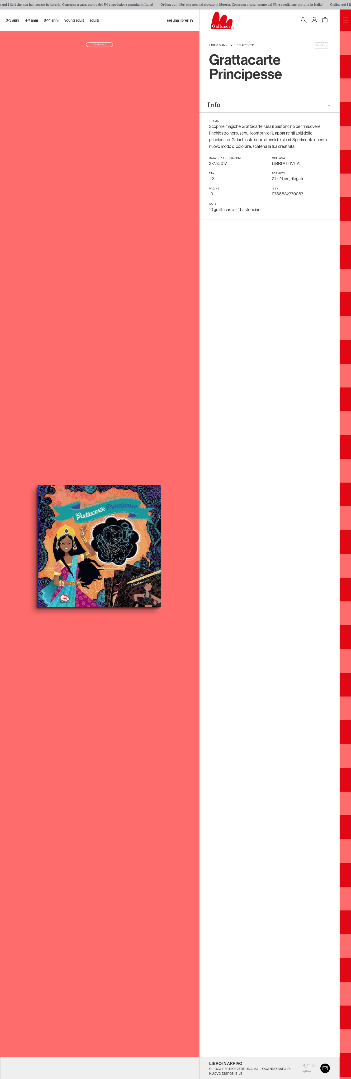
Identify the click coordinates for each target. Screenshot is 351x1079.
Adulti (94, 20)
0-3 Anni (12, 20)
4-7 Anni (31, 20)
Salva (322, 45)
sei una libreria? (180, 20)
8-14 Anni (51, 20)
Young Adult (74, 20)
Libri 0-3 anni (218, 45)
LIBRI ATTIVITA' (244, 45)
